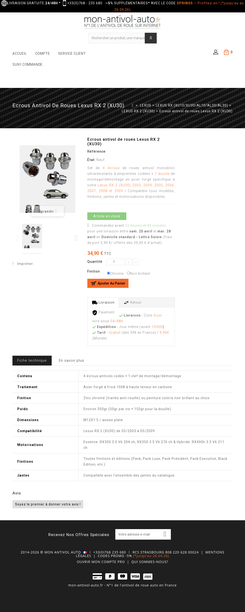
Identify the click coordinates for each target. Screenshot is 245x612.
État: (91, 160)
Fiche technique (32, 360)
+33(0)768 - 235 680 (84, 3)
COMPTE (42, 53)
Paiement (103, 313)
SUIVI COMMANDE (27, 64)
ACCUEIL (19, 53)
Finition (94, 271)
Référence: (96, 151)
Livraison (103, 303)
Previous (18, 238)
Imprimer (25, 264)
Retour (132, 303)
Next (76, 238)
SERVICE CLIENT (72, 53)
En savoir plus (71, 360)
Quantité (94, 261)
